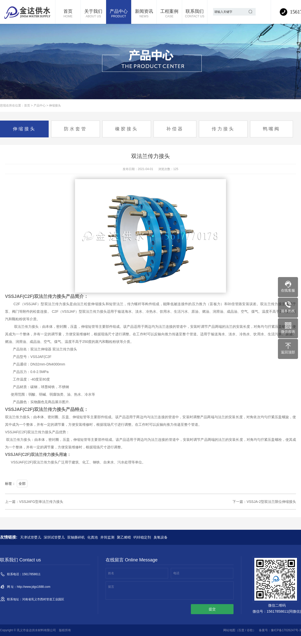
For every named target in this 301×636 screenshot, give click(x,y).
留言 (111, 587)
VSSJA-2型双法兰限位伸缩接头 (271, 502)
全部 (22, 484)
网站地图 (229, 630)
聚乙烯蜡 (124, 537)
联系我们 (194, 14)
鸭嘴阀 (271, 128)
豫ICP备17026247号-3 (286, 630)
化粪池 (92, 537)
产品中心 (118, 14)
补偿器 (175, 128)
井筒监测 (107, 537)
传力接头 (223, 128)
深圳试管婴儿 (54, 537)
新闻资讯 (144, 14)
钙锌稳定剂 (142, 537)
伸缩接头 (55, 105)
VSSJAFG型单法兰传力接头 (41, 502)
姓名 (111, 573)
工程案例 (169, 14)
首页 (68, 14)
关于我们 (93, 14)
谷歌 (250, 630)
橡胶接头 (126, 128)
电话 (176, 573)
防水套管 (75, 128)
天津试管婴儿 (30, 537)
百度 (241, 630)
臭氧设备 (161, 537)
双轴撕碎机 (76, 537)
